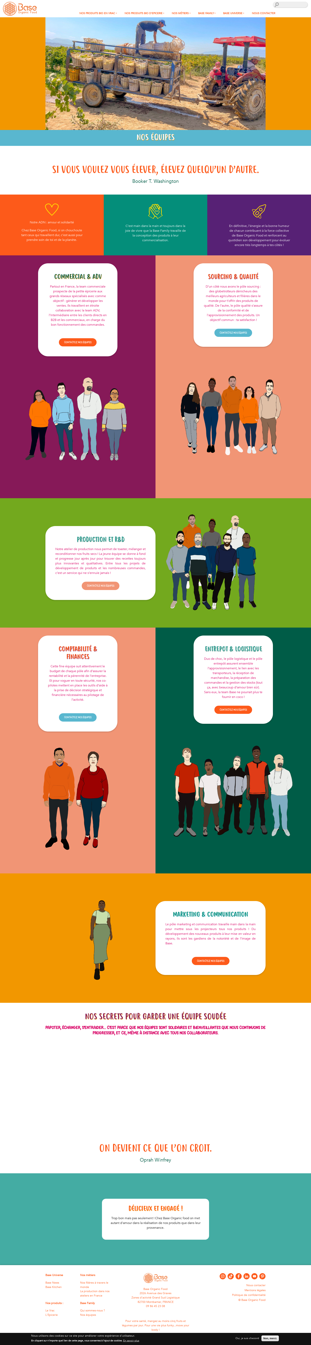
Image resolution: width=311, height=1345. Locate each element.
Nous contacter (263, 13)
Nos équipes (88, 1315)
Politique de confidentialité (249, 1295)
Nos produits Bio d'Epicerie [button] (143, 13)
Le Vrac (50, 1310)
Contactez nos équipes (77, 342)
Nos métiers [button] (180, 13)
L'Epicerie (51, 1315)
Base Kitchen (53, 1287)
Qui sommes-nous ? (92, 1310)
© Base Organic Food (252, 1300)
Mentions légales (255, 1290)
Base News (52, 1283)
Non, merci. (270, 1338)
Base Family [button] (206, 13)
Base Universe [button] (232, 13)
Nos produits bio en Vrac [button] (97, 13)
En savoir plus (131, 1340)
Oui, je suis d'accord (247, 1338)
